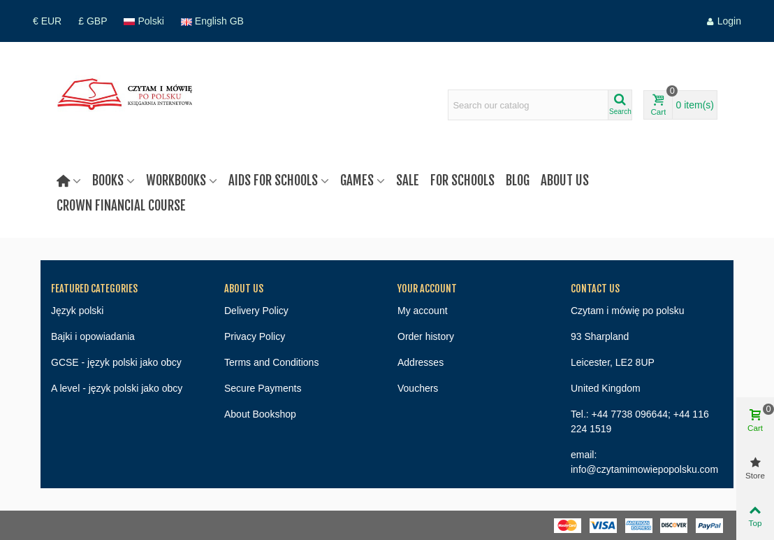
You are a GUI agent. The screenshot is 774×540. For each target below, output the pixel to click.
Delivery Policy (256, 310)
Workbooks (176, 180)
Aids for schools (273, 180)
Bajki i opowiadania (93, 336)
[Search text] (528, 105)
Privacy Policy (254, 336)
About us (565, 180)
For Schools (462, 180)
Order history (425, 336)
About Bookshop (260, 414)
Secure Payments (263, 388)
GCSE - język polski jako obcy (116, 362)
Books (108, 180)
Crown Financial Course (121, 205)
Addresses (420, 362)
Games (357, 180)
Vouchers (417, 388)
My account (422, 310)
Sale (407, 180)
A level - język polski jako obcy (116, 388)
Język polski (77, 310)
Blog (518, 180)
